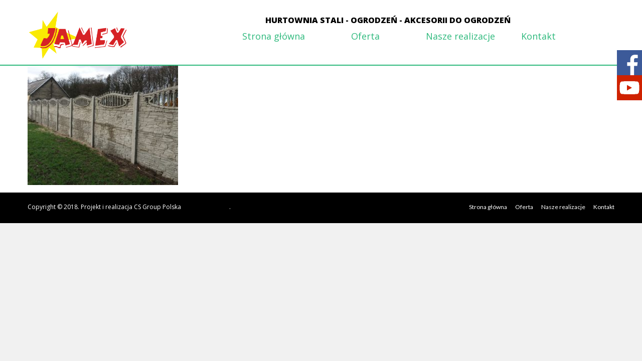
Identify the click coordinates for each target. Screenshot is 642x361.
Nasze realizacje (460, 36)
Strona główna (273, 36)
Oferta (365, 36)
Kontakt (538, 36)
